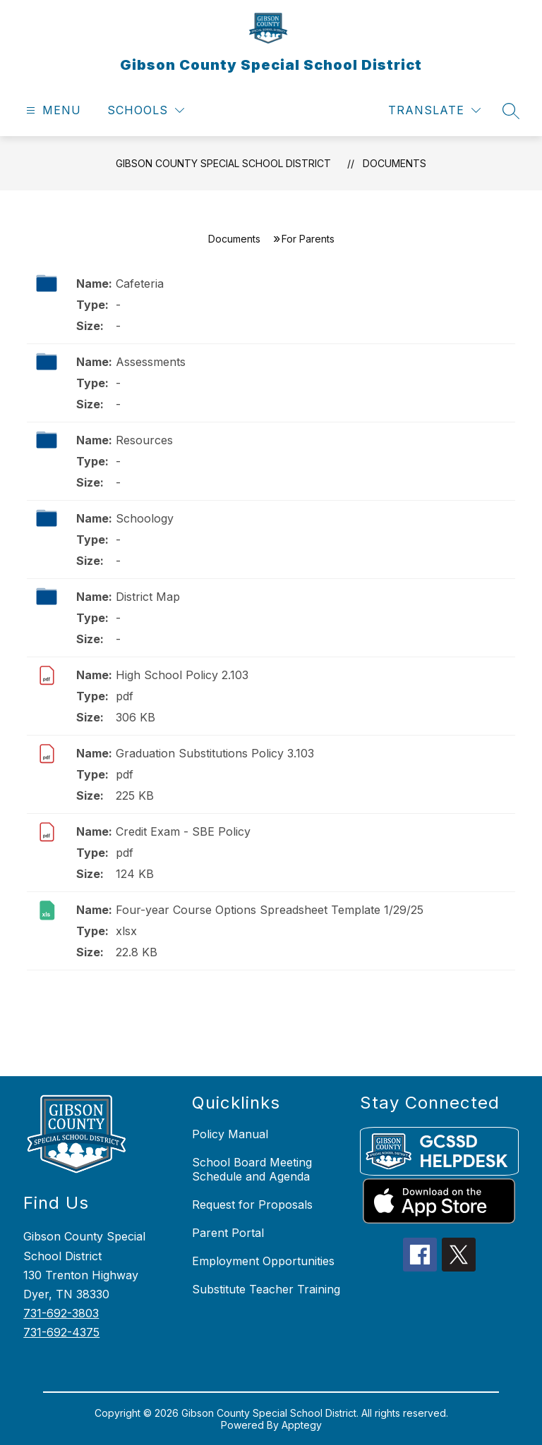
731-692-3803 (61, 1313)
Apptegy (302, 1425)
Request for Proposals (252, 1204)
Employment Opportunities (263, 1261)
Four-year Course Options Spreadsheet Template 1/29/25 (269, 910)
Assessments (151, 362)
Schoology (145, 518)
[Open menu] (52, 110)
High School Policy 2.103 (182, 675)
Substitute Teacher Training (266, 1289)
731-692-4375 (61, 1332)
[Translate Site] (434, 110)
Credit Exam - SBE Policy (183, 831)
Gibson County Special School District (223, 163)
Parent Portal (228, 1233)
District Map (148, 597)
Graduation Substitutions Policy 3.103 (215, 753)
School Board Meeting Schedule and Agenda (252, 1169)
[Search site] (510, 110)
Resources (144, 440)
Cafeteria (140, 283)
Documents (394, 163)
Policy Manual (230, 1134)
